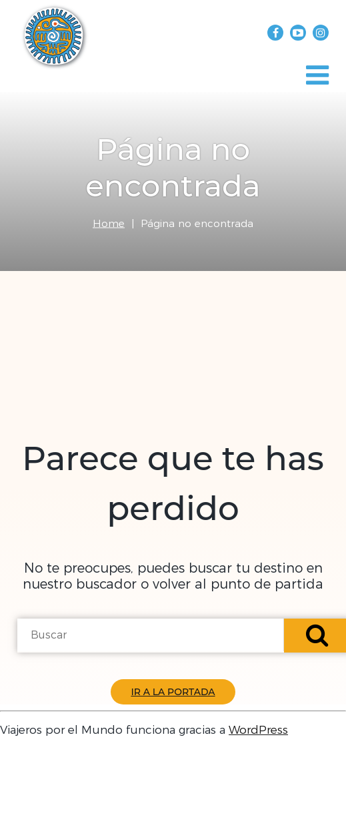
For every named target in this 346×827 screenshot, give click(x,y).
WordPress (258, 729)
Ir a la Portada (173, 692)
